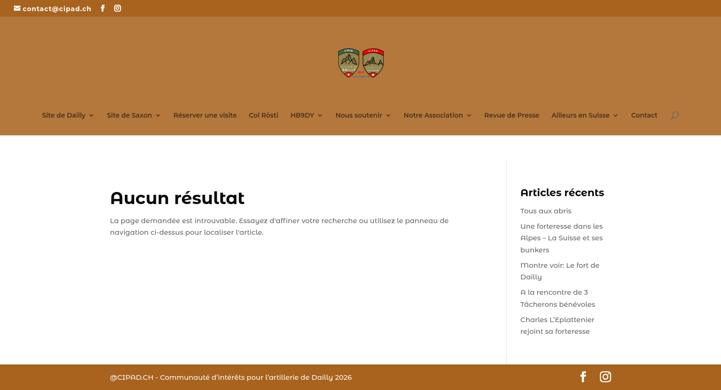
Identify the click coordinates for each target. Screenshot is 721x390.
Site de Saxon (129, 115)
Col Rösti (263, 115)
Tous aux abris (546, 210)
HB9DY (302, 115)
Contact (644, 115)
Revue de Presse (512, 115)
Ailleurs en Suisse (581, 115)
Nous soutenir (358, 115)
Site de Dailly (64, 115)
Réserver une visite (205, 115)
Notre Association (433, 115)
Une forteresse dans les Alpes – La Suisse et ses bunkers (562, 238)
